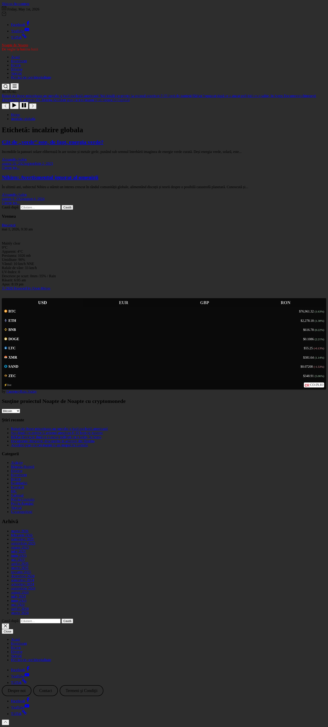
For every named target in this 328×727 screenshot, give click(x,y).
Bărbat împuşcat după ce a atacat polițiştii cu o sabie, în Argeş (56, 437)
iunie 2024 (18, 600)
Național (17, 495)
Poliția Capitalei (23, 499)
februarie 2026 (21, 535)
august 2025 (20, 547)
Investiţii (17, 487)
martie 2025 (19, 568)
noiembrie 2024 (22, 580)
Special (16, 73)
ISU (14, 491)
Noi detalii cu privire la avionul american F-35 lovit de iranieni (57, 433)
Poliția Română (22, 503)
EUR (123, 302)
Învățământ (19, 483)
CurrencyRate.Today (21, 391)
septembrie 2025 (23, 543)
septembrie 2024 (23, 588)
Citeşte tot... (10, 168)
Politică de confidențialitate (31, 77)
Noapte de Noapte (15, 45)
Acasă (15, 57)
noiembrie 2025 (22, 539)
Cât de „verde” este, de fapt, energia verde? (52, 142)
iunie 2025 (18, 555)
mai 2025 (18, 560)
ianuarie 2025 (21, 572)
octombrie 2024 (22, 584)
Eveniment (19, 61)
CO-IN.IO (316, 385)
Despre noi (17, 690)
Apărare (17, 463)
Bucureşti (9, 225)
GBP (204, 302)
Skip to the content (15, 4)
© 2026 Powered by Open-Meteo (26, 288)
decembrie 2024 (22, 576)
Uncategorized (21, 512)
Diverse (16, 69)
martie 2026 (19, 531)
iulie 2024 (18, 596)
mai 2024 (18, 605)
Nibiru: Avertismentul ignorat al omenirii (50, 177)
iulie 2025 (18, 551)
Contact (45, 690)
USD (42, 302)
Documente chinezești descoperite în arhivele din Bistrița (52, 441)
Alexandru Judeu (14, 159)
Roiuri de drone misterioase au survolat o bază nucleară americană (59, 429)
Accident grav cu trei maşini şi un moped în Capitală (49, 445)
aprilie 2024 (19, 609)
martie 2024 (19, 613)
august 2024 (20, 592)
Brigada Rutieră (22, 467)
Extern (16, 65)
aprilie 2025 (19, 564)
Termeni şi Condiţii (81, 690)
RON (285, 302)
